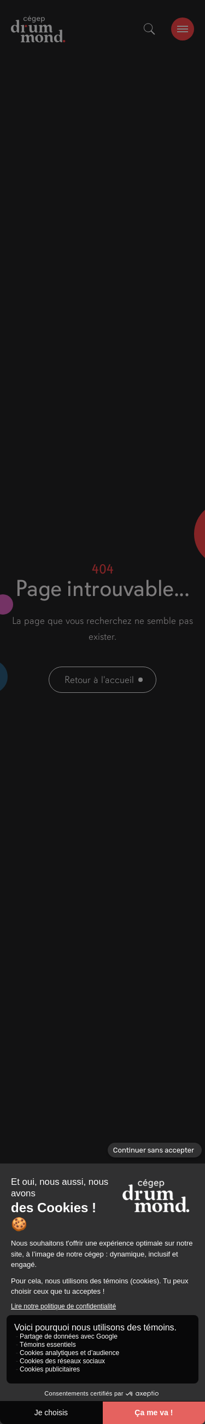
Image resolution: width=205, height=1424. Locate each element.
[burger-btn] (182, 29)
